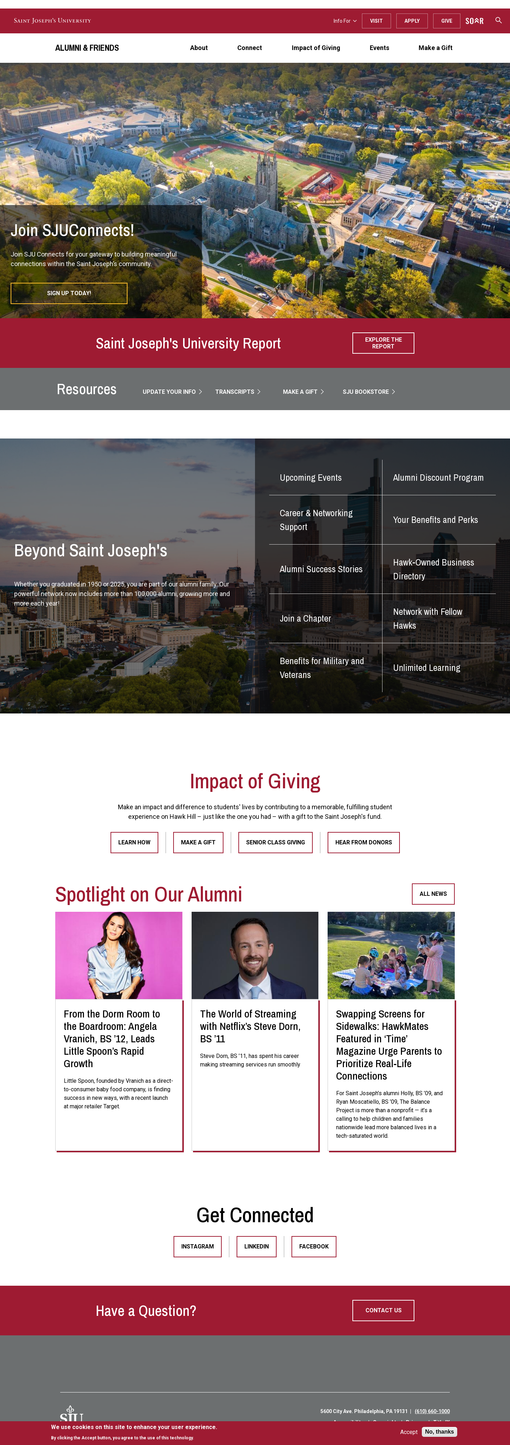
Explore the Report (383, 343)
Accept (409, 1432)
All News (433, 893)
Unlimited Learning (426, 667)
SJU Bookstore (366, 391)
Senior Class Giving (275, 842)
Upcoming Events (311, 477)
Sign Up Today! (69, 293)
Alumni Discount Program (438, 477)
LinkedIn (256, 1246)
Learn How (134, 842)
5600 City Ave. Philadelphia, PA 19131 (364, 1411)
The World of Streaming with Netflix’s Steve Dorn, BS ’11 (250, 1026)
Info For (345, 21)
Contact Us (384, 1310)
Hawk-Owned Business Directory (433, 569)
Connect (249, 47)
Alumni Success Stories (321, 569)
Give (446, 21)
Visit (376, 21)
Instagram (197, 1246)
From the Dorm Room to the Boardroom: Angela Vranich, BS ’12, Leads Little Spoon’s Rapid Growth (112, 1038)
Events (379, 47)
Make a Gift (436, 47)
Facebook (314, 1246)
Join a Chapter (305, 618)
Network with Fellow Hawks (427, 618)
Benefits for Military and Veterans (322, 668)
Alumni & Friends (87, 47)
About (199, 47)
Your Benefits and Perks (435, 519)
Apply (412, 21)
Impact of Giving (316, 47)
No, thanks (439, 1432)
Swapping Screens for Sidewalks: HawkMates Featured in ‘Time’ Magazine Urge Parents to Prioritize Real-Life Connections (389, 1044)
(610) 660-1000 (432, 1411)
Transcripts (235, 391)
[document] (134, 1432)
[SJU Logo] (71, 1417)
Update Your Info (170, 391)
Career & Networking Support (316, 520)
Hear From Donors (363, 842)
